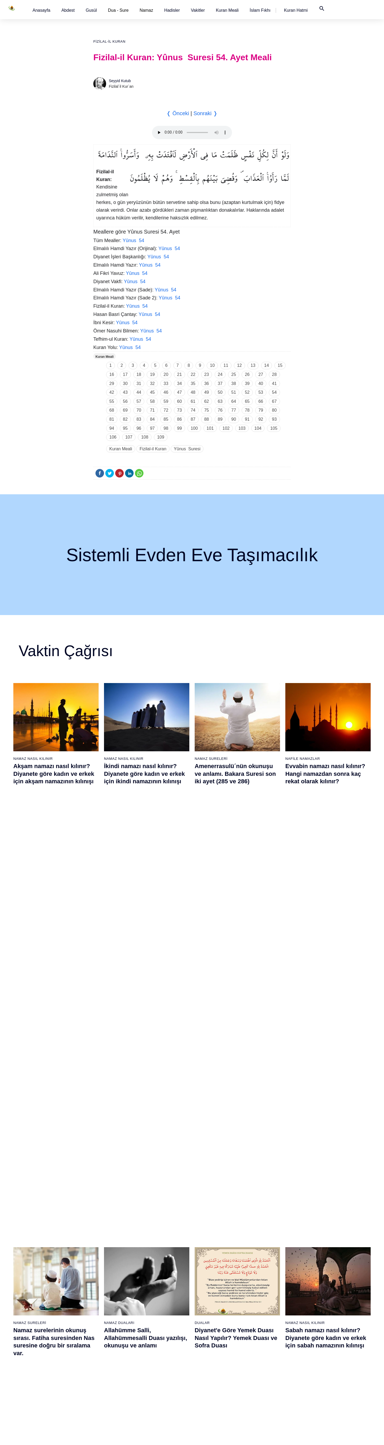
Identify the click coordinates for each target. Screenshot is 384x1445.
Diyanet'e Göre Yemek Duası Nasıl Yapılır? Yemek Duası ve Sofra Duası (236, 902)
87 (193, 419)
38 (233, 383)
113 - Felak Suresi (322, 1384)
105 (273, 428)
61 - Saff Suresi (209, 1253)
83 (139, 419)
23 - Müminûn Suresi (103, 1253)
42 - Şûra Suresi (155, 1253)
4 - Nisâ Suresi (43, 1253)
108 (144, 437)
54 (274, 392)
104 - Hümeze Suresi (325, 1300)
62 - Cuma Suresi (211, 1263)
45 (152, 392)
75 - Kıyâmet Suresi (213, 1384)
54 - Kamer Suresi (156, 1365)
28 (274, 374)
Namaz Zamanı (338, 1435)
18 (139, 374)
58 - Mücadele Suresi (214, 1225)
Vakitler (198, 10)
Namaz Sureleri (211, 759)
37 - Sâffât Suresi (100, 1384)
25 (233, 374)
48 (193, 392)
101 (210, 428)
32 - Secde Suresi (100, 1337)
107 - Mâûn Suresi (322, 1328)
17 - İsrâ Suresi (43, 1375)
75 (206, 410)
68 (111, 410)
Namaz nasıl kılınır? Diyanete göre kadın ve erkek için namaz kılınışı (144, 1030)
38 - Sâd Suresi (98, 1393)
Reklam (271, 1435)
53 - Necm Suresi (156, 1356)
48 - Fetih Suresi (155, 1309)
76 (220, 410)
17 (125, 374)
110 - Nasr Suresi (322, 1356)
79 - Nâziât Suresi (266, 1244)
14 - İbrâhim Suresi (46, 1347)
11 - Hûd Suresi (43, 1319)
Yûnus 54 (133, 240)
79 (260, 410)
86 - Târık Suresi (265, 1309)
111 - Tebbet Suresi (323, 1365)
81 (111, 419)
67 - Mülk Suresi (210, 1309)
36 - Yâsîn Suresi (100, 1375)
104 (258, 428)
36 (206, 383)
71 (152, 410)
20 (165, 374)
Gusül (91, 10)
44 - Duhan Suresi (156, 1272)
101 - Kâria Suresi (322, 1272)
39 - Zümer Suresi (156, 1225)
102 (226, 428)
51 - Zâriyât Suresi (156, 1337)
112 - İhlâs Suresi (322, 1375)
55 (111, 401)
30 (125, 383)
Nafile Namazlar (302, 759)
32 (152, 383)
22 (193, 374)
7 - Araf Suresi (42, 1281)
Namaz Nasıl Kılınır (33, 759)
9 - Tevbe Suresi (44, 1300)
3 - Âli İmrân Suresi (46, 1244)
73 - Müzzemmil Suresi (215, 1365)
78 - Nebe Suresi (265, 1235)
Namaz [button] (146, 10)
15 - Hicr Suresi (43, 1356)
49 (206, 392)
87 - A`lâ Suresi (264, 1319)
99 (179, 428)
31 (139, 383)
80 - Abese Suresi (266, 1253)
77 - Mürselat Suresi (268, 1225)
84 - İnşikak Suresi (267, 1291)
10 (212, 365)
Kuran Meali (227, 10)
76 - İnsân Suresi (210, 1393)
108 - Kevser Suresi (324, 1337)
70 (139, 410)
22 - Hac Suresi (98, 1244)
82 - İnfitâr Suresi (266, 1272)
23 (206, 374)
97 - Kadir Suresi (321, 1235)
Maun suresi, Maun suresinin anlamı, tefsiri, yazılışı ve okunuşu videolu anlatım (235, 1030)
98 (165, 428)
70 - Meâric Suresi (211, 1337)
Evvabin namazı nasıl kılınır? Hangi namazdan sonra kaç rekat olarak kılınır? (325, 774)
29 (111, 383)
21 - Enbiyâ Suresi (101, 1235)
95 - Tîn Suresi (264, 1393)
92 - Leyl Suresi (264, 1365)
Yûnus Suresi (187, 449)
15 (280, 365)
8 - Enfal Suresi (43, 1291)
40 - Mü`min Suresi (157, 1235)
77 (233, 410)
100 (194, 428)
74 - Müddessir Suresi (214, 1375)
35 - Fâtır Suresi (99, 1365)
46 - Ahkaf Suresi (155, 1291)
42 (111, 392)
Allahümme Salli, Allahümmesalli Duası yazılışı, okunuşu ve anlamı (145, 902)
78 (247, 410)
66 (260, 401)
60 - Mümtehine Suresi (215, 1244)
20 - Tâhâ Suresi (99, 1225)
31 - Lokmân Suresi (102, 1328)
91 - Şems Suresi (266, 1356)
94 (111, 428)
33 (165, 383)
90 (233, 419)
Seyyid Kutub (120, 81)
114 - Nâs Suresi (321, 1393)
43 (125, 392)
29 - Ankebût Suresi (102, 1309)
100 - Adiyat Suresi (323, 1263)
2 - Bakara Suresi (45, 1235)
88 (206, 419)
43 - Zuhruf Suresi (156, 1263)
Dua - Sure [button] (118, 10)
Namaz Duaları (119, 887)
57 (139, 401)
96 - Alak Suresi (320, 1225)
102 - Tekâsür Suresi (324, 1281)
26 (247, 374)
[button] (41, 10)
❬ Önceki (177, 113)
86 (179, 419)
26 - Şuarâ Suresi (100, 1281)
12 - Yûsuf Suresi (45, 1328)
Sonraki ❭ (205, 113)
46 (165, 392)
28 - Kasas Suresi (100, 1300)
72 (165, 410)
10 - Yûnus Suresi (45, 1309)
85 (165, 419)
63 (220, 401)
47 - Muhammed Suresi (161, 1300)
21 (179, 374)
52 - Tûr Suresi (153, 1347)
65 (247, 401)
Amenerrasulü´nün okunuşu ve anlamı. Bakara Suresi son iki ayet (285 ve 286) (235, 774)
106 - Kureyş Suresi (324, 1319)
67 (274, 401)
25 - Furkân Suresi (101, 1272)
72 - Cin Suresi (208, 1356)
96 (139, 428)
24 (220, 374)
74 (193, 410)
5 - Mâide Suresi (44, 1263)
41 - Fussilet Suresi (157, 1244)
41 (274, 383)
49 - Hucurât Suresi (157, 1319)
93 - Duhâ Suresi (265, 1375)
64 (233, 401)
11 (225, 365)
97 (152, 428)
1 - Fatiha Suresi (44, 1225)
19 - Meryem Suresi (47, 1393)
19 (152, 374)
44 (139, 392)
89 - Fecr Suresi (265, 1337)
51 (233, 392)
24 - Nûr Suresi (98, 1263)
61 (193, 401)
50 (220, 392)
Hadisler (172, 10)
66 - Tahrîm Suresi (211, 1300)
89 (220, 419)
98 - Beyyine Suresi (323, 1244)
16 (111, 374)
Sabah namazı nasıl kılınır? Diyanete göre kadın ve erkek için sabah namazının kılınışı (325, 902)
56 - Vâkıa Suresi (155, 1384)
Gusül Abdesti (28, 1015)
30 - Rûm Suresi (99, 1319)
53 (260, 392)
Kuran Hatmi (296, 10)
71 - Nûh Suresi (209, 1347)
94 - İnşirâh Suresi (266, 1384)
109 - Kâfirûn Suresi (324, 1347)
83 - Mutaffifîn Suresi (269, 1281)
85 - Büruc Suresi (265, 1300)
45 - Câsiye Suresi (156, 1281)
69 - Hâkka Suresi (211, 1328)
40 (260, 383)
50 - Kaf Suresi (154, 1328)
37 (220, 383)
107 (129, 437)
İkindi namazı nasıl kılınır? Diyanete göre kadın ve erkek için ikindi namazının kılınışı (144, 774)
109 (160, 437)
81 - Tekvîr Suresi (266, 1263)
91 (247, 419)
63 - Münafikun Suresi (214, 1272)
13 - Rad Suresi (43, 1337)
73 (179, 410)
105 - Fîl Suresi (320, 1309)
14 (266, 365)
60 (179, 401)
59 (165, 401)
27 (260, 374)
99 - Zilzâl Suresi (321, 1253)
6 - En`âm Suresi (44, 1272)
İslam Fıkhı (260, 10)
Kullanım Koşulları (245, 1435)
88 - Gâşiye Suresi (267, 1328)
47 (179, 392)
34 (179, 383)
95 (125, 428)
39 (247, 383)
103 (242, 428)
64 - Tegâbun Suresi (213, 1281)
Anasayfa (41, 10)
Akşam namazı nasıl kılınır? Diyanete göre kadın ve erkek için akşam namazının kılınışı (53, 774)
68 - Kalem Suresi (211, 1319)
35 (193, 383)
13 (253, 365)
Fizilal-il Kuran (109, 41)
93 (274, 419)
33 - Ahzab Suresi (100, 1347)
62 (206, 401)
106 (113, 437)
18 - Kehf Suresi (44, 1384)
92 (260, 419)
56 (125, 401)
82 (125, 419)
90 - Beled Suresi (266, 1347)
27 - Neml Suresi (99, 1291)
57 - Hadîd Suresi (156, 1393)
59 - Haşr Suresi (210, 1235)
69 (125, 410)
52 (247, 392)
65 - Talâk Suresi (210, 1291)
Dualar (202, 887)
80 (274, 410)
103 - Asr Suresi (320, 1291)
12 (239, 365)
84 (152, 419)
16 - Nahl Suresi (44, 1365)
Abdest (68, 10)
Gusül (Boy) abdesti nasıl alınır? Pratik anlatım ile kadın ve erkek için (54, 1030)
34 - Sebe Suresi (99, 1356)
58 (152, 401)
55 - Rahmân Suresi (158, 1375)
